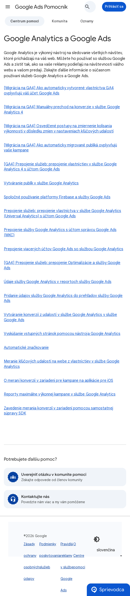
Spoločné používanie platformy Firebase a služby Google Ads (57, 197)
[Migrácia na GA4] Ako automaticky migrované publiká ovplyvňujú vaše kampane (60, 148)
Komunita (59, 21)
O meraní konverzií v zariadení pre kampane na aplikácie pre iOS (58, 380)
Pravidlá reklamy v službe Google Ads (67, 567)
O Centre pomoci (79, 555)
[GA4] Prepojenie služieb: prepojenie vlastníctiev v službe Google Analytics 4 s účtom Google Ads (60, 167)
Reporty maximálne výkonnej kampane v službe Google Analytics (60, 394)
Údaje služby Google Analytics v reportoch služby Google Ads (57, 281)
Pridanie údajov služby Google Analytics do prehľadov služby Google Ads (63, 298)
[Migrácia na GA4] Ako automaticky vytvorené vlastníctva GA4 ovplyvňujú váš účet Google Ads (59, 91)
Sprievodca (107, 589)
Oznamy (87, 21)
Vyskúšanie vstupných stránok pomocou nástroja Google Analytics (62, 333)
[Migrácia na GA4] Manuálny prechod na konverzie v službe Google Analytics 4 (62, 110)
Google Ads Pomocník (41, 7)
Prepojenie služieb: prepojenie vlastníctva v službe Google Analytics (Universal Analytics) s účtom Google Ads (62, 213)
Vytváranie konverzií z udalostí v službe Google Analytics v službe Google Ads (60, 317)
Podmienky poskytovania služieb (50, 555)
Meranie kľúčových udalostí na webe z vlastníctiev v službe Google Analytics (61, 364)
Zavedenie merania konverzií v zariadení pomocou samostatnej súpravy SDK (58, 411)
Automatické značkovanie (26, 347)
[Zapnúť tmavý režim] (97, 539)
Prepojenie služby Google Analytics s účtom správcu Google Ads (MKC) (60, 232)
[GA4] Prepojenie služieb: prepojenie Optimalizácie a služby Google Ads (62, 265)
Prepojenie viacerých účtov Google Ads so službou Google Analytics (63, 249)
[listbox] (108, 553)
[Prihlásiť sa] (114, 7)
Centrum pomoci (24, 21)
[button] (8, 7)
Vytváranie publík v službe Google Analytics (41, 183)
